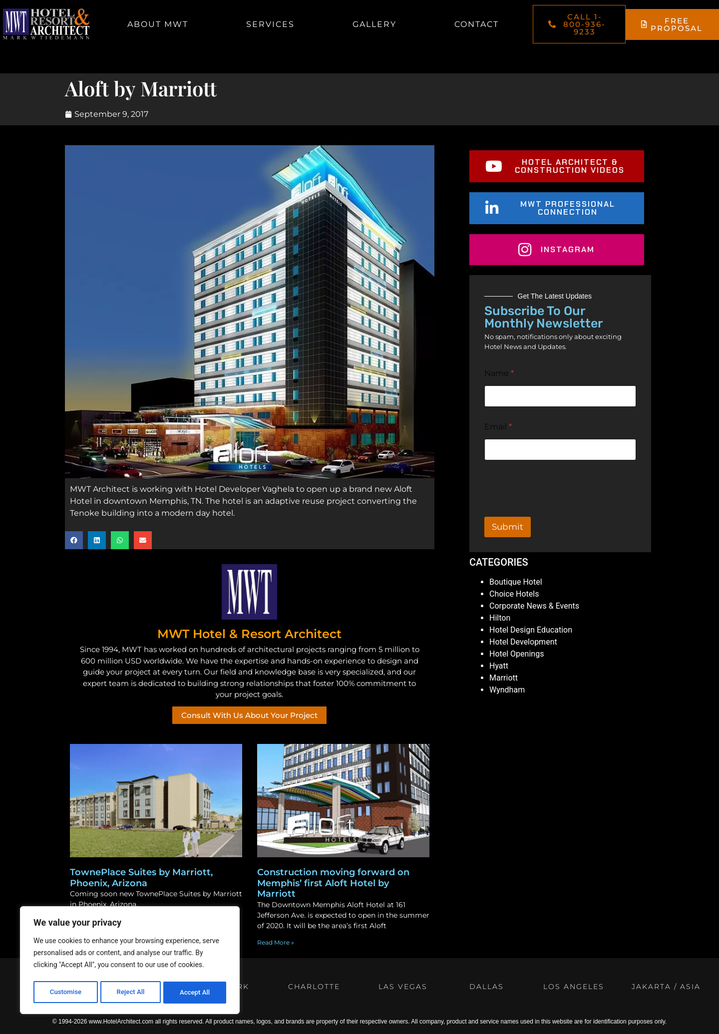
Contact (476, 24)
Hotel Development (523, 642)
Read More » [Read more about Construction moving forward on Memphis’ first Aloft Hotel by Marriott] (275, 942)
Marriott (503, 678)
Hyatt (498, 666)
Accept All (195, 993)
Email (498, 426)
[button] (74, 540)
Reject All (130, 993)
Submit (507, 527)
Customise (65, 993)
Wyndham (507, 689)
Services (270, 24)
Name (499, 373)
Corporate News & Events (534, 606)
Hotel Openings (516, 654)
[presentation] (560, 510)
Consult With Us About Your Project (249, 715)
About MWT (157, 24)
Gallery (374, 24)
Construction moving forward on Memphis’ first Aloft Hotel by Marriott (333, 883)
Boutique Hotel (515, 582)
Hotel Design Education (530, 630)
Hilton (499, 618)
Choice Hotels (514, 594)
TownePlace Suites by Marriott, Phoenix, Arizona (141, 878)
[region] (130, 961)
